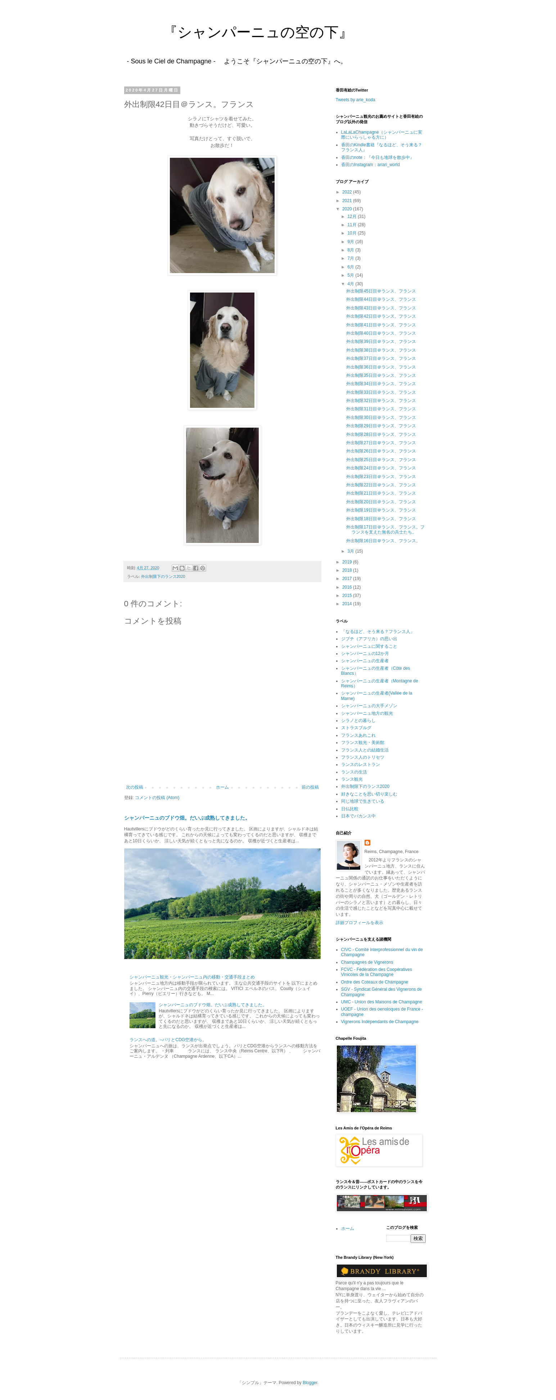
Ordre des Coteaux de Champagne (374, 982)
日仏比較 (349, 808)
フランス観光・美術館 (362, 742)
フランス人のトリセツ (362, 757)
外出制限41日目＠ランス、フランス (381, 324)
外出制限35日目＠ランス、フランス (381, 375)
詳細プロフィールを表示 (359, 922)
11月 (352, 224)
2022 (347, 192)
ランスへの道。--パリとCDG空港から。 (168, 1039)
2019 (347, 562)
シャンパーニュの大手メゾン (369, 705)
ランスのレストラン (360, 764)
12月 (352, 216)
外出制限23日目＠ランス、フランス (381, 476)
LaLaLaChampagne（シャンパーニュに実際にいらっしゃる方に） (381, 135)
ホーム (222, 787)
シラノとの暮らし (358, 720)
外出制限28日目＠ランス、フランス (381, 434)
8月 (351, 250)
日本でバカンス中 (358, 816)
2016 (347, 587)
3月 (351, 551)
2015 (347, 595)
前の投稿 (310, 787)
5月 (351, 275)
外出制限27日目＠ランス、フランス (381, 442)
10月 (352, 233)
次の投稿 (134, 787)
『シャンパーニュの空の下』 (236, 32)
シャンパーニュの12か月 (365, 653)
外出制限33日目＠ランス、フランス (381, 392)
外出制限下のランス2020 (163, 576)
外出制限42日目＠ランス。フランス (381, 316)
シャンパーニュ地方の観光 (367, 713)
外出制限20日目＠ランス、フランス (381, 501)
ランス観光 (352, 779)
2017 (347, 578)
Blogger (310, 1382)
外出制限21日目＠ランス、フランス (383, 493)
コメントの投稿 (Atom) (157, 797)
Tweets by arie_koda (355, 99)
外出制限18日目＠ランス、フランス (381, 518)
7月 (351, 258)
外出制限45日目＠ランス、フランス (381, 291)
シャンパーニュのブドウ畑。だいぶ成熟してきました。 (187, 818)
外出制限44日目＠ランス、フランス (381, 299)
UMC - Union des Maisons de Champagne (381, 1001)
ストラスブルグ (356, 727)
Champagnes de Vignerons (367, 962)
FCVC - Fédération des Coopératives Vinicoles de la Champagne (376, 972)
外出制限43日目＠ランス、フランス (381, 308)
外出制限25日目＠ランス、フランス (381, 459)
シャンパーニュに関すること (369, 646)
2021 (347, 200)
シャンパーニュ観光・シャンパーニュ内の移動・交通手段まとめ (192, 977)
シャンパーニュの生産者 (365, 660)
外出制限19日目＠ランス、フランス (381, 510)
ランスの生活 (354, 772)
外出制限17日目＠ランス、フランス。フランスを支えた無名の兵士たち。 (385, 530)
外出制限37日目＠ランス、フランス (381, 358)
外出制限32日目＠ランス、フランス (381, 400)
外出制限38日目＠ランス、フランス (381, 350)
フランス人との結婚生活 (365, 750)
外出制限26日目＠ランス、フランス (381, 451)
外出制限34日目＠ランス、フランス (381, 383)
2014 (347, 603)
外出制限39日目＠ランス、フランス (381, 341)
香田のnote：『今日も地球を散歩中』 (377, 157)
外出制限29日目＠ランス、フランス (381, 425)
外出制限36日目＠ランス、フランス (381, 367)
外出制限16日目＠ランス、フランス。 (383, 540)
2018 (347, 570)
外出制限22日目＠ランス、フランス (381, 484)
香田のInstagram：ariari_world (370, 164)
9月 (351, 241)
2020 (347, 208)
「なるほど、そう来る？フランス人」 (378, 631)
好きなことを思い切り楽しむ (369, 794)
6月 (351, 266)
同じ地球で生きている (362, 801)
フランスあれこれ (358, 735)
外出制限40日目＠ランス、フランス (381, 333)
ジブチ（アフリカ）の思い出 (369, 638)
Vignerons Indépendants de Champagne (380, 1021)
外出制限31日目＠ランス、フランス (381, 408)
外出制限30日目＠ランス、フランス (381, 417)
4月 (351, 283)
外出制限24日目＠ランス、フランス (381, 468)
